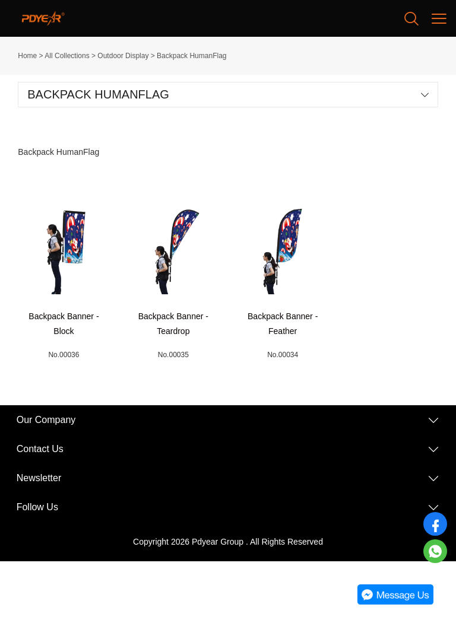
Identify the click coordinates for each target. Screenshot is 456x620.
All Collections (67, 56)
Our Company (46, 420)
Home (27, 56)
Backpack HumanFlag (191, 56)
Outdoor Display (122, 56)
